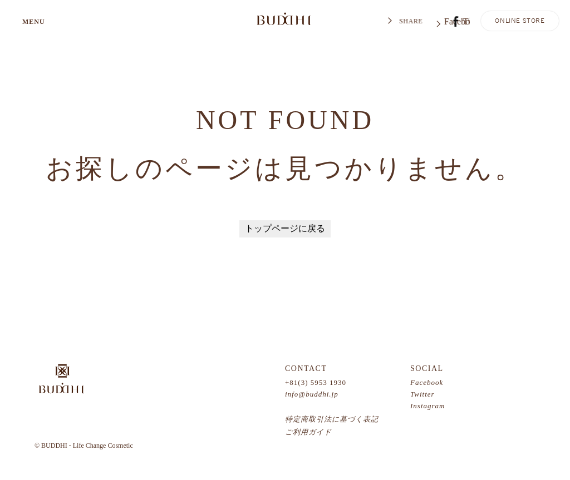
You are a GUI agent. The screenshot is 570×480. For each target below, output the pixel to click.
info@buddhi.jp (311, 394)
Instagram (427, 406)
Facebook (426, 382)
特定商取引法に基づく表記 (332, 419)
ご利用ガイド (308, 432)
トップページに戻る (285, 228)
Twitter (422, 394)
